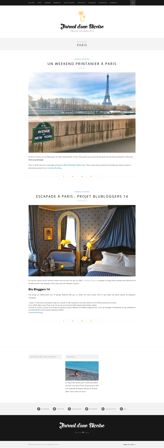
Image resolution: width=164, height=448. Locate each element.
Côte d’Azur (69, 3)
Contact (113, 3)
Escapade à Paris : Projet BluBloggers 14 (82, 196)
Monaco (57, 3)
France (78, 59)
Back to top (130, 444)
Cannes (48, 3)
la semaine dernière (90, 280)
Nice (40, 3)
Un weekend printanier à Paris (82, 63)
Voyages (92, 3)
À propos (103, 3)
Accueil (31, 3)
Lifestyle (81, 3)
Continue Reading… (55, 168)
